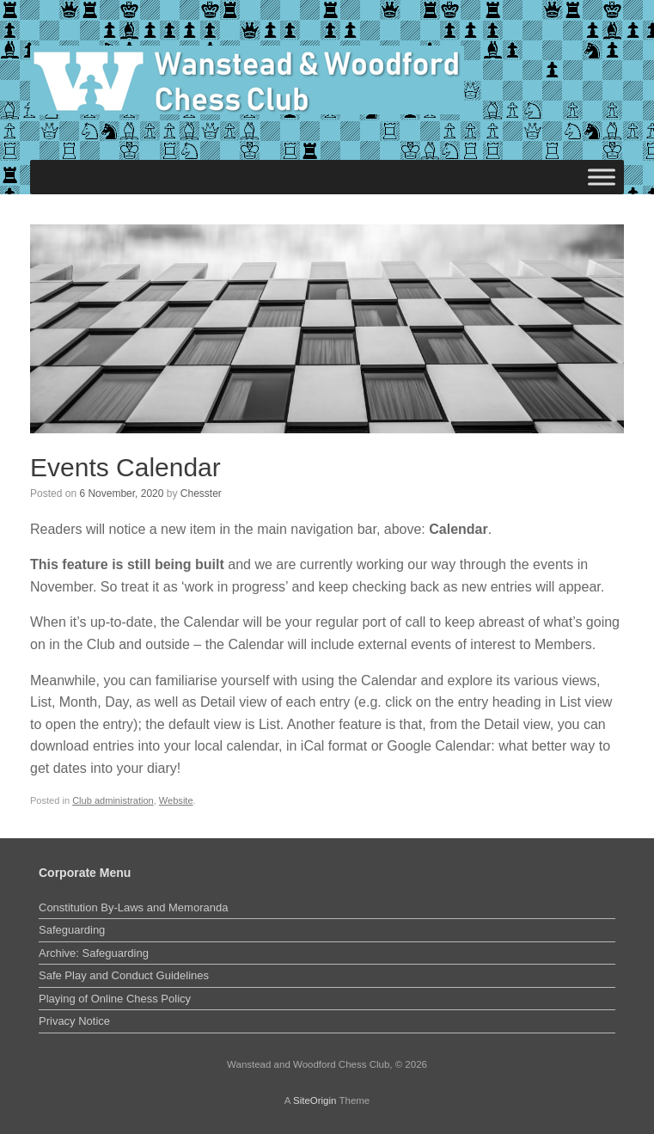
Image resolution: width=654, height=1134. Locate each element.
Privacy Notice (74, 1020)
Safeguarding (72, 929)
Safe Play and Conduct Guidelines (124, 975)
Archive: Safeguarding (94, 953)
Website (176, 800)
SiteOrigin (315, 1100)
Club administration (113, 800)
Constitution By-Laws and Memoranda (133, 907)
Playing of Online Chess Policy (115, 998)
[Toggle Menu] (601, 177)
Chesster (201, 493)
